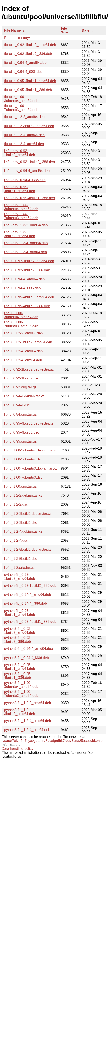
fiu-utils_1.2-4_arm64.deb (24, 144)
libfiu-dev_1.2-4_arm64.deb (25, 252)
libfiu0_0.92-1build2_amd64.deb (29, 261)
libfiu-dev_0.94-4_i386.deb (25, 180)
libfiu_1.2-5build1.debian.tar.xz (27, 549)
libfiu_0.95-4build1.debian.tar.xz (28, 423)
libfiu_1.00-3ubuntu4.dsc (23, 459)
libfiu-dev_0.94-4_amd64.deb (27, 171)
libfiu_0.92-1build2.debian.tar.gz (29, 369)
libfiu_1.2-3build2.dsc (20, 522)
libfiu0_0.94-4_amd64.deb (24, 279)
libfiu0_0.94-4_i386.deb (22, 288)
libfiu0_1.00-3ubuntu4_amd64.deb (21, 315)
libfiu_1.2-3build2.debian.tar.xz (27, 513)
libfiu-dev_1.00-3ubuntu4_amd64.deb (21, 207)
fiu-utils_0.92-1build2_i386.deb (28, 54)
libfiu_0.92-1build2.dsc (21, 378)
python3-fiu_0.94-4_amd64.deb (28, 648)
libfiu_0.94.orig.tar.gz (20, 414)
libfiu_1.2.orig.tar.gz (19, 567)
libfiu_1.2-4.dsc (16, 540)
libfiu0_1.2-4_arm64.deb (23, 360)
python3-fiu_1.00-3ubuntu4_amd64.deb (21, 685)
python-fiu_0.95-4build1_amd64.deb (19, 613)
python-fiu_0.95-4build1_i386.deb (30, 622)
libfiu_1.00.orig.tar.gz (20, 486)
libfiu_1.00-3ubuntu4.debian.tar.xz (30, 450)
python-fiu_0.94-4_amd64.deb (27, 594)
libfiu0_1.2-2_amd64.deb (23, 333)
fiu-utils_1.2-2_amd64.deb (24, 117)
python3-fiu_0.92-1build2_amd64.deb (19, 630)
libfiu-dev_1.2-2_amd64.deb (26, 225)
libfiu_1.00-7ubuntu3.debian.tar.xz (30, 468)
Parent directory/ (17, 38)
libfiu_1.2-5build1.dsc (20, 558)
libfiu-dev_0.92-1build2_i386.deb (29, 162)
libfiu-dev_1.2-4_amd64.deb (26, 243)
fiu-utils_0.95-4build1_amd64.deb (30, 81)
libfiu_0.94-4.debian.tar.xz (24, 396)
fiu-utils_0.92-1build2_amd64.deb (30, 45)
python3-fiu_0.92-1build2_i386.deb (18, 639)
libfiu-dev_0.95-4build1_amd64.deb (19, 189)
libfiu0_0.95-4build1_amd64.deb (29, 297)
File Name (12, 30)
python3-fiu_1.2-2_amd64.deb (27, 703)
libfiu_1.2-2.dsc (16, 504)
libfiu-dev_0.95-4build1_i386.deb (29, 198)
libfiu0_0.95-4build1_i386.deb (27, 306)
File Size (64, 30)
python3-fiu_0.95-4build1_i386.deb (18, 676)
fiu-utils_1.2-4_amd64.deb (24, 135)
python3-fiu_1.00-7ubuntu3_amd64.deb (21, 693)
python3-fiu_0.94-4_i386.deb (26, 658)
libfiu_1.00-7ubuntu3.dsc (23, 477)
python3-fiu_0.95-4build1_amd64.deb (19, 667)
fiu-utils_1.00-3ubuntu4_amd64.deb (21, 99)
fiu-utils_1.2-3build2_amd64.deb (29, 126)
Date (85, 30)
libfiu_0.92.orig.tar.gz (20, 387)
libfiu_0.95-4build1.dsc (21, 432)
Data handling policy (17, 748)
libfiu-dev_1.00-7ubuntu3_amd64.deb (21, 216)
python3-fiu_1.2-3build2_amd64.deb (19, 712)
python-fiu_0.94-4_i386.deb (25, 603)
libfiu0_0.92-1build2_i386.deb (27, 270)
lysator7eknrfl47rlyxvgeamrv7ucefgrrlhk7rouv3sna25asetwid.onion (53, 741)
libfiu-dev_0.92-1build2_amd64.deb (19, 153)
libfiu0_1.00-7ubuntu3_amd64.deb (21, 324)
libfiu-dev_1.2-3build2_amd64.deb (19, 234)
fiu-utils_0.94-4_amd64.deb (25, 63)
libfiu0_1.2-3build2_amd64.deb (28, 342)
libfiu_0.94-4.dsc (17, 405)
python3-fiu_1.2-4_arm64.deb (27, 730)
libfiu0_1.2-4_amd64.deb (23, 351)
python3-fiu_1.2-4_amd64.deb (27, 721)
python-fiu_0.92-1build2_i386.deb (30, 585)
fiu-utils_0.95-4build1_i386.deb (28, 90)
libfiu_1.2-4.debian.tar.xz (23, 531)
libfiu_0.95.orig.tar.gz (20, 441)
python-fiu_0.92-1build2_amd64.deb (19, 576)
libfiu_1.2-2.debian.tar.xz (23, 495)
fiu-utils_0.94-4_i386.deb (23, 72)
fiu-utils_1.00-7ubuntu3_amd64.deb (21, 108)
